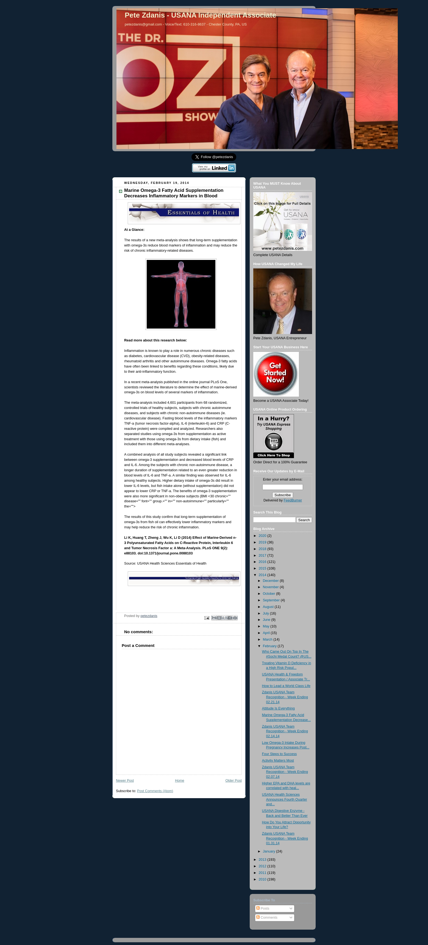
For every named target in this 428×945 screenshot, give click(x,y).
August (269, 607)
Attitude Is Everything (278, 708)
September (272, 600)
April (267, 633)
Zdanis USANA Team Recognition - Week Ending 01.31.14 (285, 838)
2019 (263, 542)
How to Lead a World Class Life (286, 686)
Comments (266, 917)
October (269, 594)
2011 (263, 873)
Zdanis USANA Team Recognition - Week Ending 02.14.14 (285, 731)
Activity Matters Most (278, 760)
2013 (263, 860)
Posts (262, 908)
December (271, 581)
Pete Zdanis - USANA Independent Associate (200, 15)
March (268, 639)
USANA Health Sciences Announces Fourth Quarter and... (284, 799)
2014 (263, 575)
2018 (263, 549)
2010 (263, 879)
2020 (263, 536)
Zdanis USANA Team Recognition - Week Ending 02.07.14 (285, 772)
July (266, 613)
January (269, 851)
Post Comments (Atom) (155, 791)
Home (179, 781)
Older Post (233, 781)
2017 (263, 555)
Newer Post (125, 781)
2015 (263, 568)
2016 (263, 562)
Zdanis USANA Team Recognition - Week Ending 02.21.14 (285, 697)
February (270, 646)
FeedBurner (293, 500)
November (271, 587)
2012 (263, 866)
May (266, 626)
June (267, 620)
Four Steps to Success (279, 754)
